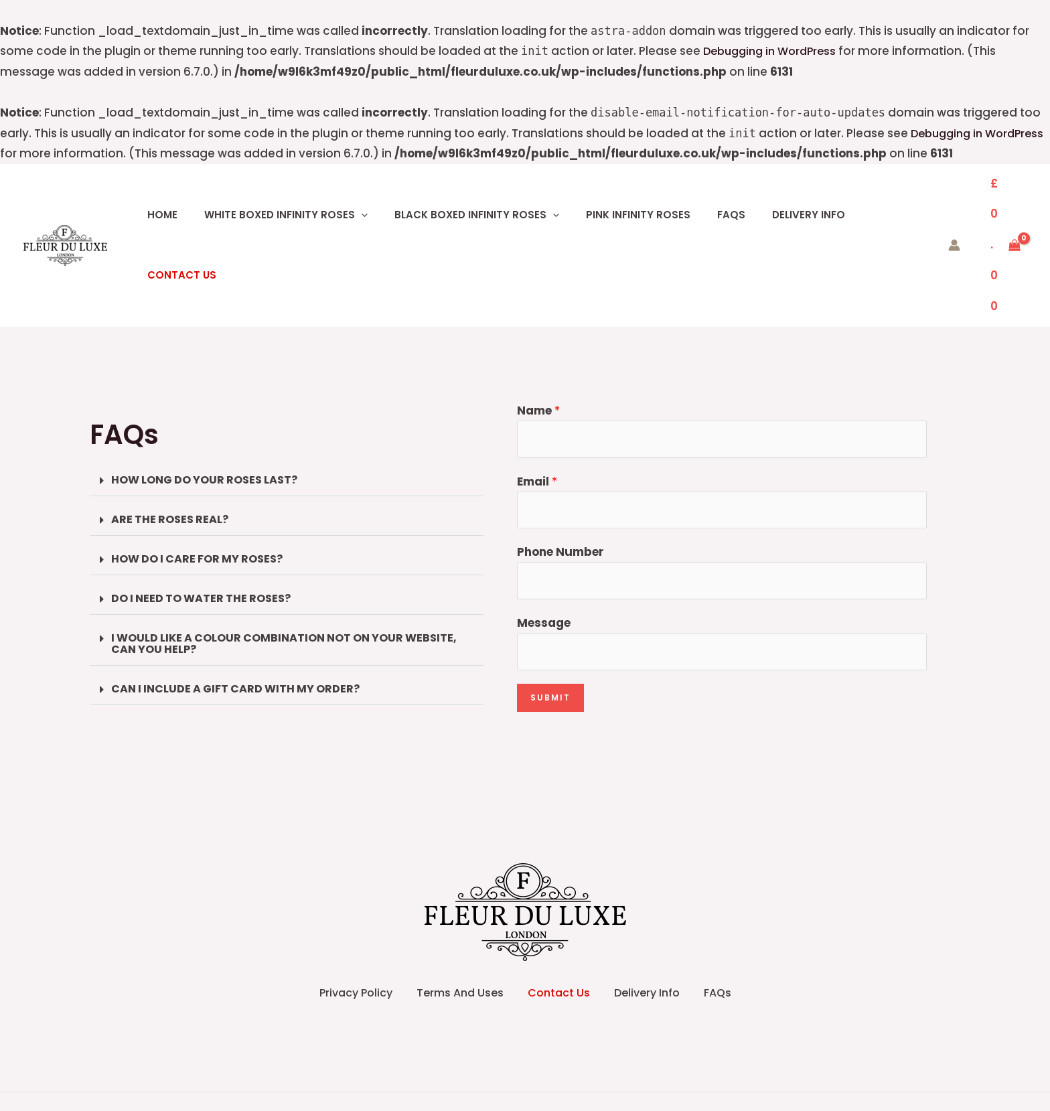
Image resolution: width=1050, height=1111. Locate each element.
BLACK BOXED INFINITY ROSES (467, 199)
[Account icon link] (935, 199)
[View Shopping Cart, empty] (996, 199)
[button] (361, 199)
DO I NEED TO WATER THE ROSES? (206, 510)
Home (172, 199)
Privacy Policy (310, 919)
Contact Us (859, 199)
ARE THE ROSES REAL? (172, 430)
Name (538, 318)
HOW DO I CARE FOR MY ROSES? (203, 470)
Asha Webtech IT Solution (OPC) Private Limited (684, 1054)
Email (537, 391)
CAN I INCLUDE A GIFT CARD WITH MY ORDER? (242, 602)
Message (544, 536)
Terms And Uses (439, 919)
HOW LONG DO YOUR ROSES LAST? (210, 390)
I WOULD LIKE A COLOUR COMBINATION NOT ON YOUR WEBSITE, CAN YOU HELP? (260, 556)
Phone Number (560, 464)
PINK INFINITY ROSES (619, 199)
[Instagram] (539, 1092)
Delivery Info (771, 199)
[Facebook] (511, 1092)
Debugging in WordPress (774, 51)
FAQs (703, 199)
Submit (550, 613)
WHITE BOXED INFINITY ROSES (286, 199)
